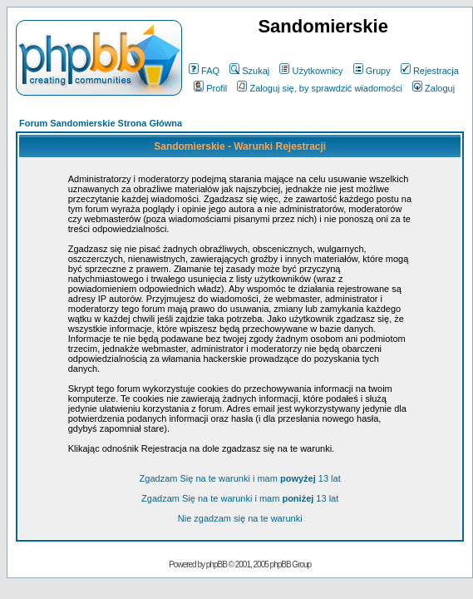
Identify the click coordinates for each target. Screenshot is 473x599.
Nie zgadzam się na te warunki (240, 518)
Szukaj (249, 71)
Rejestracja (430, 71)
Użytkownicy (310, 71)
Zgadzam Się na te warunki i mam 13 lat (240, 478)
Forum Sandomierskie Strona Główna (100, 123)
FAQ (204, 71)
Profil (210, 88)
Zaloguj (433, 88)
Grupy (372, 71)
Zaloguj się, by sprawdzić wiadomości (319, 88)
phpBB (216, 564)
